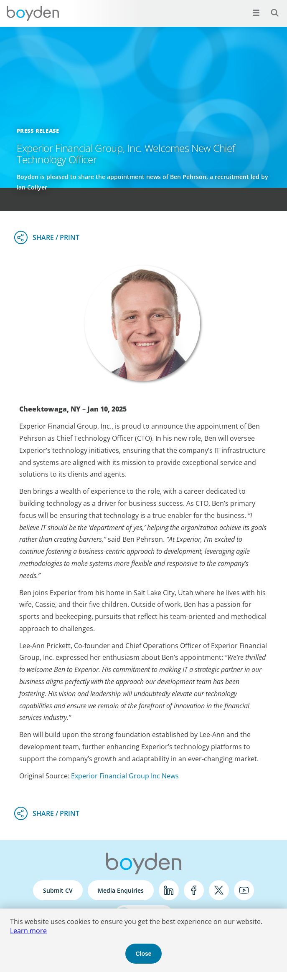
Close (143, 953)
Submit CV (58, 890)
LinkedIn (169, 890)
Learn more (28, 930)
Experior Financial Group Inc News (125, 775)
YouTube (244, 890)
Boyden (32, 13)
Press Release (38, 130)
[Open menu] (256, 12)
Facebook (194, 890)
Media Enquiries (121, 890)
